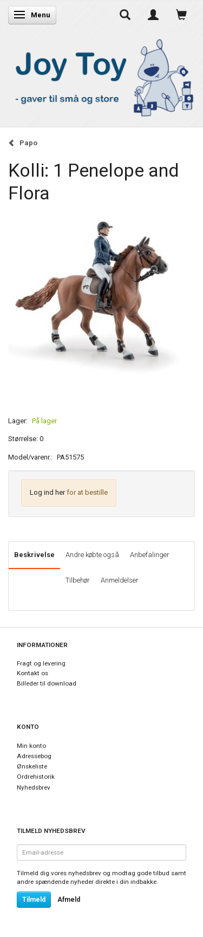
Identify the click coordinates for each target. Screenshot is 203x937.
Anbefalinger (149, 555)
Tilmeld (33, 899)
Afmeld (68, 899)
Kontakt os (32, 673)
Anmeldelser (120, 580)
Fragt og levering (41, 663)
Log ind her (47, 492)
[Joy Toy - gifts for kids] (101, 75)
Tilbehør (78, 580)
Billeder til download (46, 683)
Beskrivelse (34, 555)
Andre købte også (92, 555)
